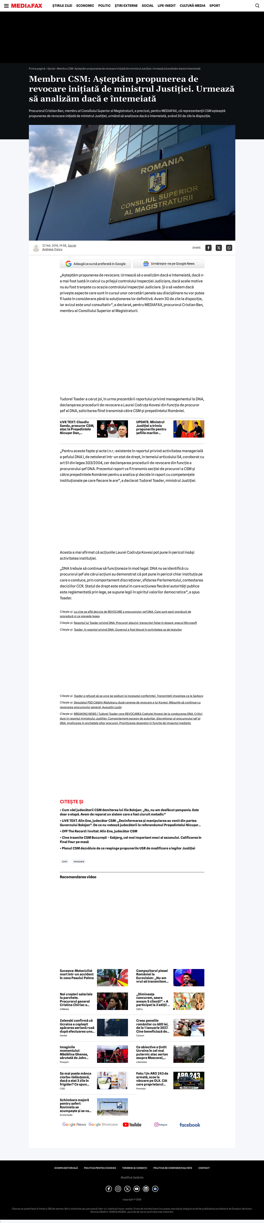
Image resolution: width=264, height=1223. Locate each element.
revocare (78, 861)
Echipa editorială (66, 1168)
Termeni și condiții (134, 1168)
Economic (85, 5)
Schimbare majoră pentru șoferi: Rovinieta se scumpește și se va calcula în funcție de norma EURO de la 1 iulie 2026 (75, 1105)
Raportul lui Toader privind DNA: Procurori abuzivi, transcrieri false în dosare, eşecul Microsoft (135, 622)
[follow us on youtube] (132, 1125)
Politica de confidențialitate (172, 1168)
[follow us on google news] (74, 1125)
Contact (204, 1168)
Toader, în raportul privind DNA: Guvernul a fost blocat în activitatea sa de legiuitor (128, 629)
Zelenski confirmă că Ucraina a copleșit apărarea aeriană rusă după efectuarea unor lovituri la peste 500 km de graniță (77, 1026)
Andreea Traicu (52, 249)
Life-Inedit (167, 5)
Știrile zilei (62, 5)
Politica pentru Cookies (100, 1168)
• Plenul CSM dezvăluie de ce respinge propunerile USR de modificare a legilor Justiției (127, 848)
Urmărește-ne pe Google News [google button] (169, 264)
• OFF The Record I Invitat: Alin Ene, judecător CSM (98, 831)
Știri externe (126, 5)
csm (64, 861)
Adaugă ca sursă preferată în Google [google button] (95, 264)
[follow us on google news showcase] (103, 1125)
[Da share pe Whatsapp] (229, 248)
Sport (215, 5)
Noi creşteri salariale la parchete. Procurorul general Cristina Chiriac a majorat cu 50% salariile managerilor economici (76, 999)
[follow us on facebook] (189, 1125)
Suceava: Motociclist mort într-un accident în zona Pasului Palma (77, 974)
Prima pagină (37, 68)
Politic (104, 5)
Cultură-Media (192, 5)
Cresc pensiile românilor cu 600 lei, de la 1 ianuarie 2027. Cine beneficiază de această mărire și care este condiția (153, 1026)
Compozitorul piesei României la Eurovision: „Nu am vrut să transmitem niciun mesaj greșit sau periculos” (152, 976)
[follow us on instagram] (161, 1125)
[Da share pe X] (219, 248)
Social (148, 5)
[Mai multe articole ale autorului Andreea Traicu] (36, 248)
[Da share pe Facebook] (208, 248)
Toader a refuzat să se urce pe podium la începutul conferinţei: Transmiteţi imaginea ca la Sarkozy (138, 696)
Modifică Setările (132, 1177)
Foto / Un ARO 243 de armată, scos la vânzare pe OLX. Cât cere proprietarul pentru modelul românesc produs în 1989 (152, 1079)
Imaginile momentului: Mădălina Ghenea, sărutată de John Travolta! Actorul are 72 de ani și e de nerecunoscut (76, 1052)
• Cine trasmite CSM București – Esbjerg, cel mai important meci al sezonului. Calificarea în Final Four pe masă (130, 840)
